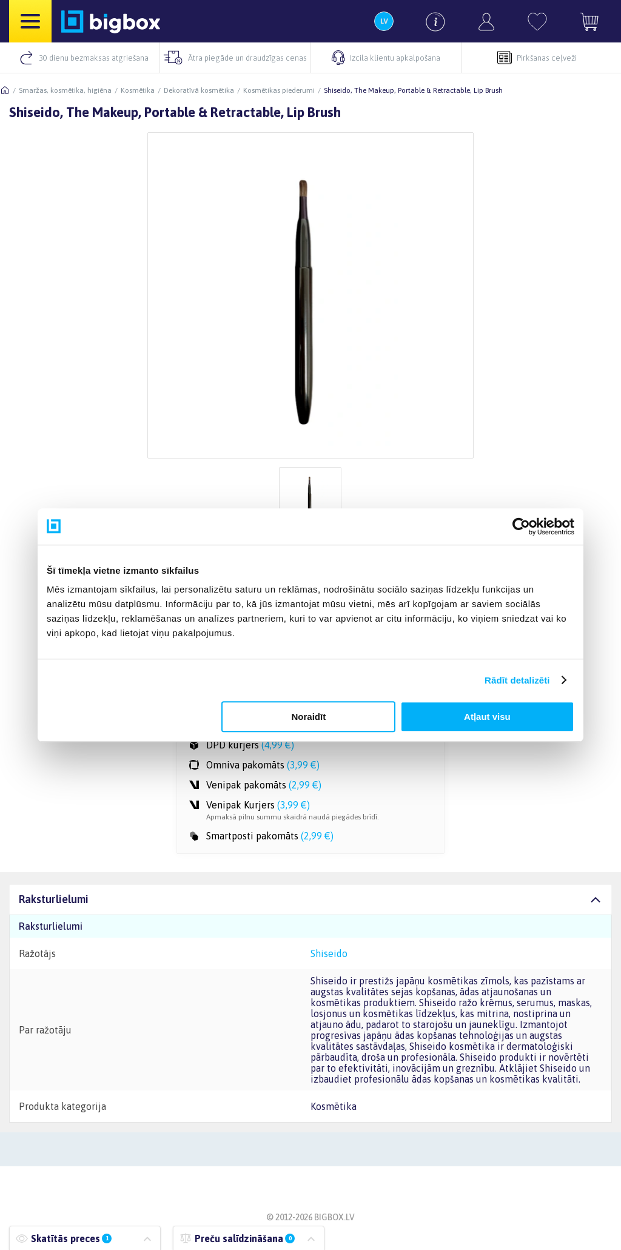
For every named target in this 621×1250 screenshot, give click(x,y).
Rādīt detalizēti (517, 680)
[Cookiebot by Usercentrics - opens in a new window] (521, 526)
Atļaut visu (487, 716)
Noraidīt (309, 716)
